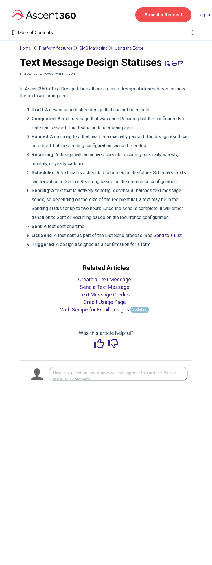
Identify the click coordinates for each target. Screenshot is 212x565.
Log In (203, 14)
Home (25, 48)
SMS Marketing (94, 48)
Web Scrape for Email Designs (104, 310)
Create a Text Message (104, 279)
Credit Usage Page (105, 302)
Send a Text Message (104, 287)
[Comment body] (118, 374)
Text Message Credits (104, 294)
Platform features (55, 48)
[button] (163, 14)
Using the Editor (129, 48)
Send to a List (168, 235)
